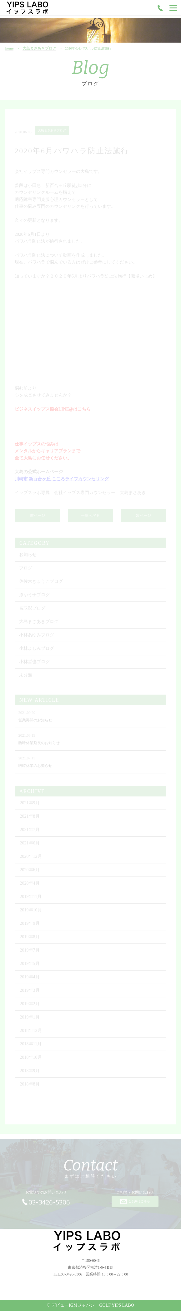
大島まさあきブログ (39, 61)
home (9, 61)
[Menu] (173, 7)
